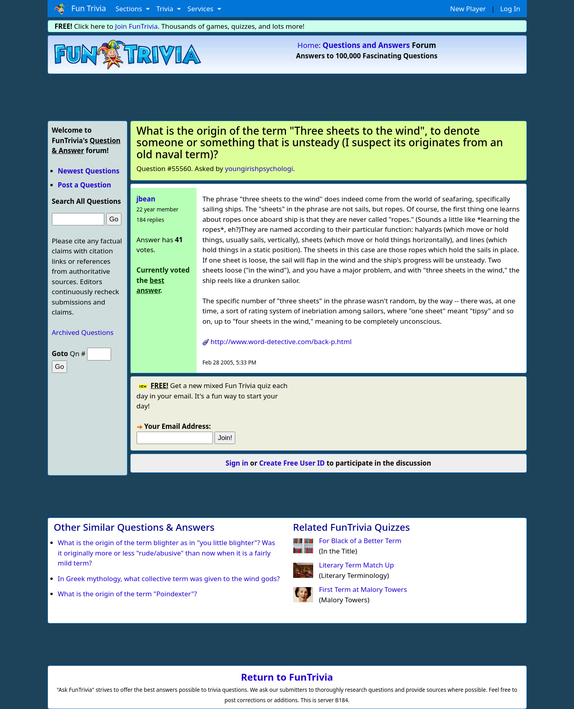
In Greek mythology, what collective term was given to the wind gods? (169, 578)
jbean (146, 198)
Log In (510, 8)
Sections (129, 8)
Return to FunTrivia (287, 676)
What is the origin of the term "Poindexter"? (127, 593)
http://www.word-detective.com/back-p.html (281, 341)
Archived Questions (83, 332)
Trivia (165, 8)
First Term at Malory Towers (363, 589)
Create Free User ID (292, 463)
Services (201, 8)
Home (308, 45)
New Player (468, 8)
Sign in (237, 463)
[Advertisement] (287, 96)
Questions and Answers (366, 45)
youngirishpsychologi (259, 168)
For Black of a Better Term (360, 540)
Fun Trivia (80, 9)
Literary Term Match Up (356, 565)
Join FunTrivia (136, 26)
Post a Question (84, 184)
